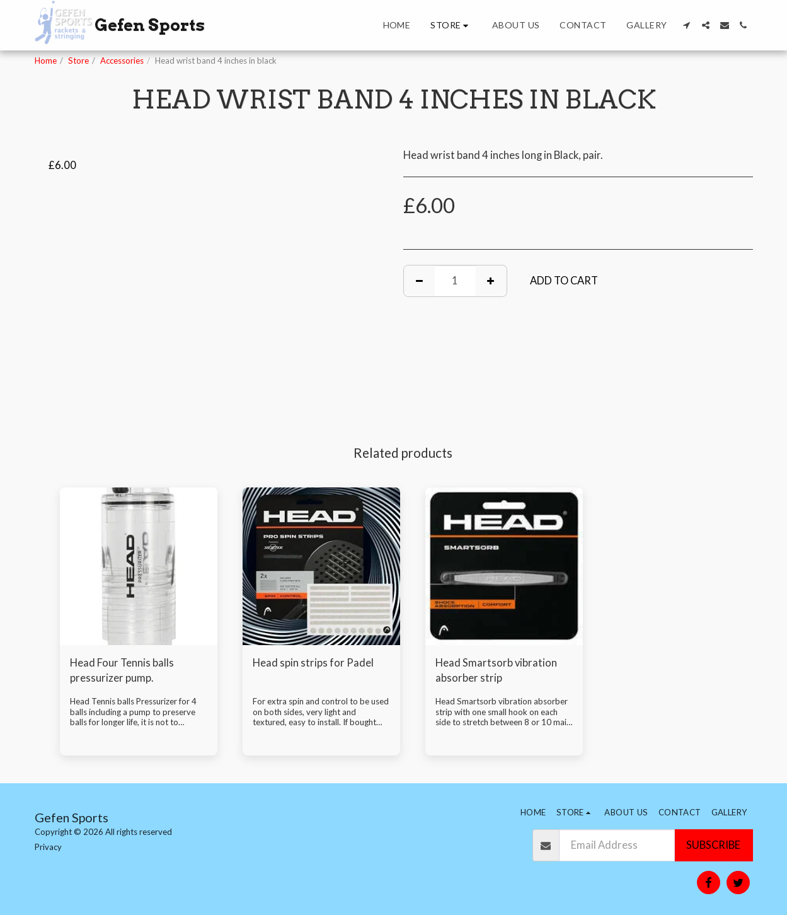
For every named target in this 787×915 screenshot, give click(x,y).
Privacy (48, 847)
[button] (687, 25)
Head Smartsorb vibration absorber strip (496, 670)
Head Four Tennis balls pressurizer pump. (122, 670)
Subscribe (713, 845)
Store (78, 60)
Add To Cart (564, 280)
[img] (138, 566)
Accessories (122, 60)
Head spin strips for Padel (313, 662)
